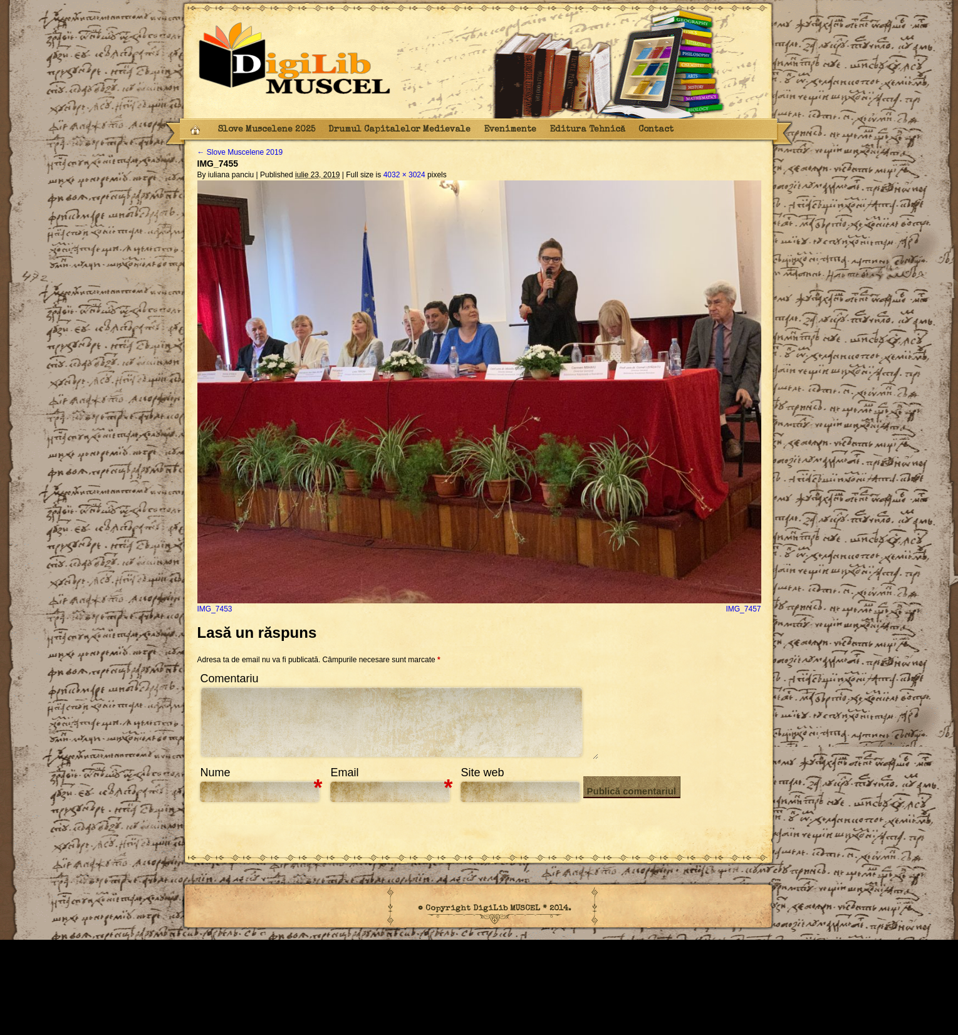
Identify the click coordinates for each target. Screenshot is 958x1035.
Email (345, 772)
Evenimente (510, 129)
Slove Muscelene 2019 (240, 152)
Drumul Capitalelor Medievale (399, 129)
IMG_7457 (743, 609)
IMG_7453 (214, 609)
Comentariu (229, 678)
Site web (482, 772)
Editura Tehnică (587, 129)
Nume (215, 772)
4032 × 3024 (404, 174)
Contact (656, 129)
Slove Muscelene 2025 (266, 129)
